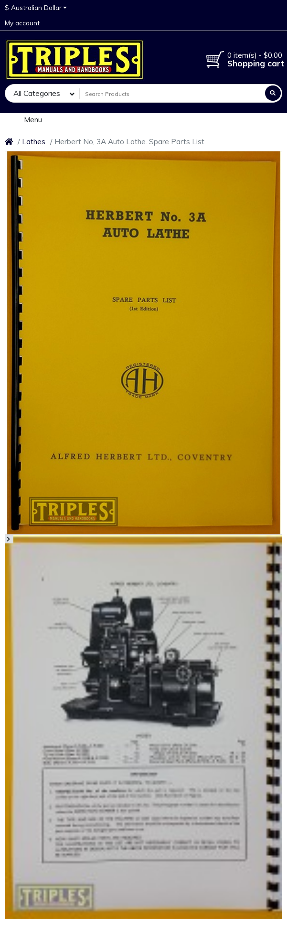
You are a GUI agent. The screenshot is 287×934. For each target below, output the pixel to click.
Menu (26, 119)
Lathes (33, 141)
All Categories (36, 93)
